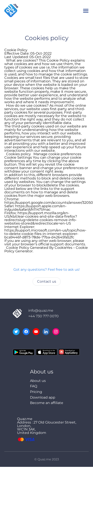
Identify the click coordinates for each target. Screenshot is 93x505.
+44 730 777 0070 (43, 316)
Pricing (36, 392)
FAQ (33, 386)
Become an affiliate (46, 403)
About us (38, 381)
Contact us (46, 281)
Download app (42, 397)
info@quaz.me (40, 310)
